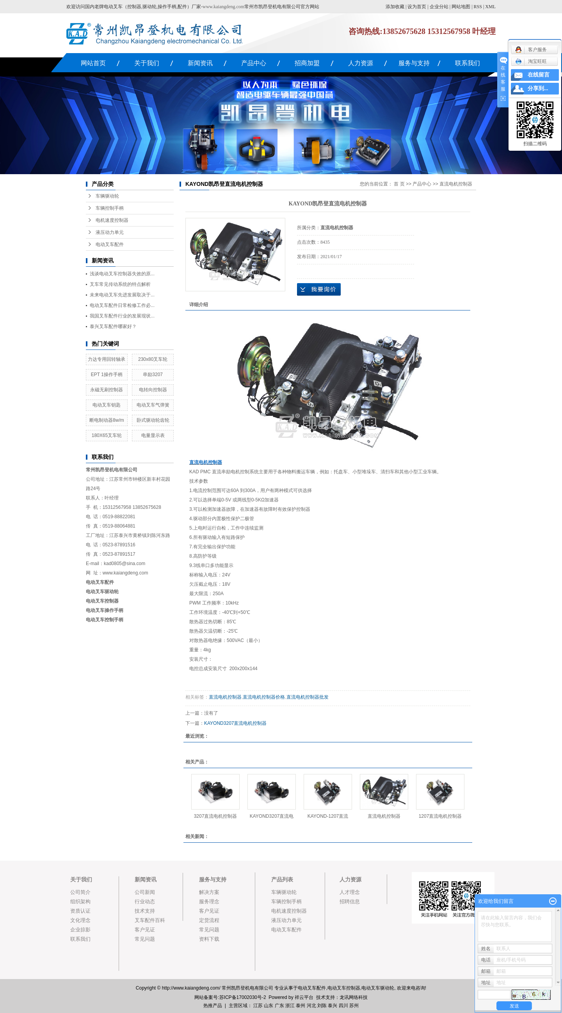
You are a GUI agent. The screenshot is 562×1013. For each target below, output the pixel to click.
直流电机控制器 (455, 184)
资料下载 (209, 939)
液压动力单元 (110, 232)
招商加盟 (307, 63)
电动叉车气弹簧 (153, 405)
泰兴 (332, 1005)
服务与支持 (414, 63)
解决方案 (209, 892)
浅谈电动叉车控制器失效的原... (122, 273)
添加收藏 (395, 6)
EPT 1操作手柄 (107, 374)
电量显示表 (153, 435)
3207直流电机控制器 (215, 816)
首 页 (399, 184)
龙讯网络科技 (354, 997)
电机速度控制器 (112, 220)
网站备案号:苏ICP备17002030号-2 (230, 997)
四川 (343, 1005)
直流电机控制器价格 (264, 697)
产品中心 (253, 63)
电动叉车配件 (110, 244)
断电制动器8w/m (106, 420)
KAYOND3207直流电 (271, 816)
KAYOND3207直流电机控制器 (235, 723)
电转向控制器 (153, 389)
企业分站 (439, 6)
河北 (311, 1005)
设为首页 (416, 6)
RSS (478, 6)
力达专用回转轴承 (106, 359)
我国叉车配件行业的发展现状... (122, 316)
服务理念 (209, 901)
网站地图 (461, 6)
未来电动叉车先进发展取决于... (122, 295)
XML (490, 6)
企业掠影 (80, 930)
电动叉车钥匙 (106, 405)
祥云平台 (304, 997)
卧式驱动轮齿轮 (153, 420)
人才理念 (350, 892)
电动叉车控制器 (102, 601)
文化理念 (80, 920)
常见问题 (145, 939)
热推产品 (212, 1005)
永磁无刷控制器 (106, 389)
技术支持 (145, 911)
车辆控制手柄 (110, 208)
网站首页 (93, 63)
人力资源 (360, 63)
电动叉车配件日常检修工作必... (122, 305)
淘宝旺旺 (531, 61)
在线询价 (319, 289)
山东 (268, 1005)
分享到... (538, 88)
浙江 (290, 1005)
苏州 (354, 1005)
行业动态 (145, 901)
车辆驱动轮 (107, 196)
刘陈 (322, 1005)
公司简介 (80, 892)
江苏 (258, 1005)
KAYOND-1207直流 (328, 816)
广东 (279, 1005)
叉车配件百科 (150, 920)
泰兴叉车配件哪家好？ (113, 326)
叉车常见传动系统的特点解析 (120, 284)
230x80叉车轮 (152, 359)
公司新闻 (145, 892)
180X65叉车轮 (107, 435)
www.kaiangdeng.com (223, 6)
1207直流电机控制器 (440, 816)
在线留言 (539, 75)
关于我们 (146, 63)
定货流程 (209, 920)
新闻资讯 (200, 63)
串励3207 (153, 374)
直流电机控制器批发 (307, 697)
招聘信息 (350, 901)
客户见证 (145, 930)
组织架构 (80, 901)
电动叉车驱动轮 (377, 988)
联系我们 (467, 63)
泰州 (300, 1005)
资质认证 (80, 911)
